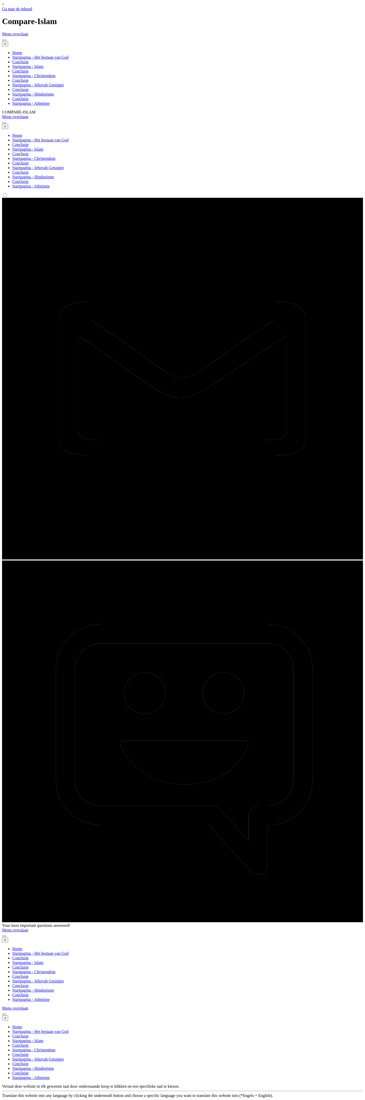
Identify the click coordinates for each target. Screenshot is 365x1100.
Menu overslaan (15, 34)
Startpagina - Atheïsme (31, 103)
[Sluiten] (5, 43)
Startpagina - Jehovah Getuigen (38, 85)
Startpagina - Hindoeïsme (33, 94)
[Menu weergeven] (4, 40)
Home (17, 52)
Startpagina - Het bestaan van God (40, 57)
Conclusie (20, 62)
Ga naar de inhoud (17, 9)
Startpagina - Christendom (33, 76)
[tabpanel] (182, 1091)
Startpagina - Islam (27, 66)
